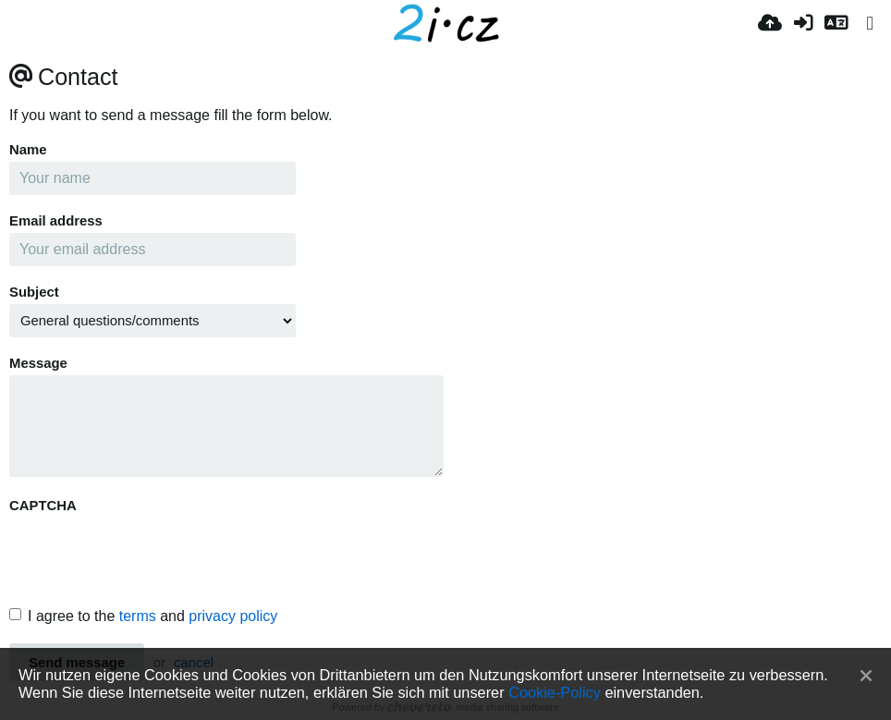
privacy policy (233, 616)
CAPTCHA (43, 505)
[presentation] (149, 554)
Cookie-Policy (554, 692)
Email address (56, 221)
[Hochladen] (770, 23)
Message (38, 363)
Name (28, 149)
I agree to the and (143, 616)
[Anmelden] (803, 23)
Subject (34, 292)
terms (137, 616)
